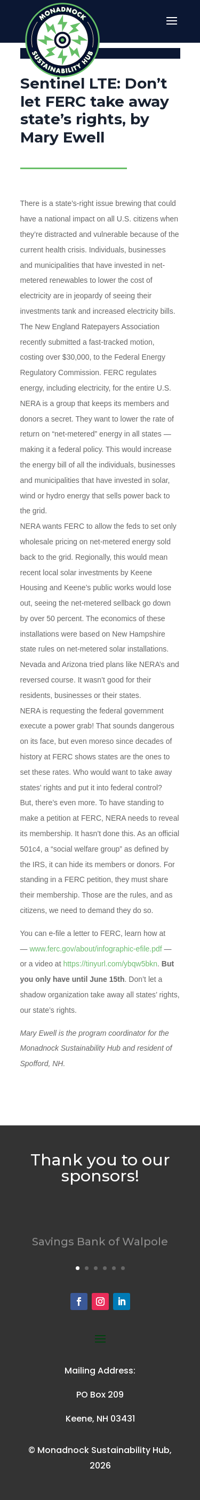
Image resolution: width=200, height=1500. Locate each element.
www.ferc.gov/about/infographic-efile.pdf (95, 949)
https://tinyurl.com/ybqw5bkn (110, 963)
